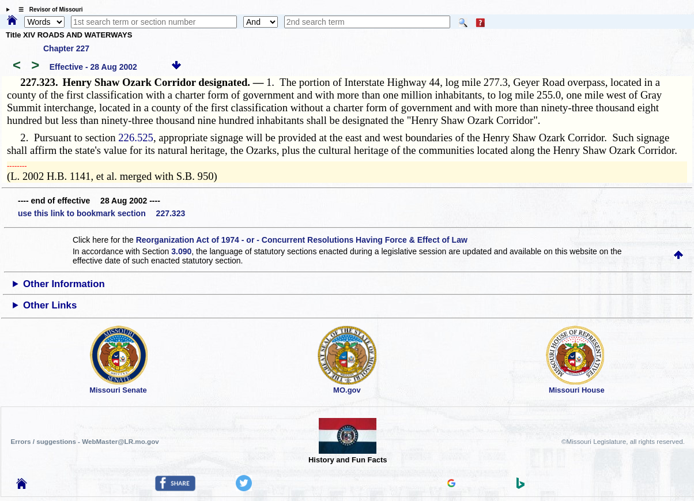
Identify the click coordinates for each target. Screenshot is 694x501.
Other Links (50, 305)
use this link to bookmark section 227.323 (101, 213)
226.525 (135, 137)
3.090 (181, 251)
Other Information (64, 283)
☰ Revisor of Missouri (48, 9)
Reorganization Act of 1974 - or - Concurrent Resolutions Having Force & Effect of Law (301, 239)
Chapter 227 (66, 48)
